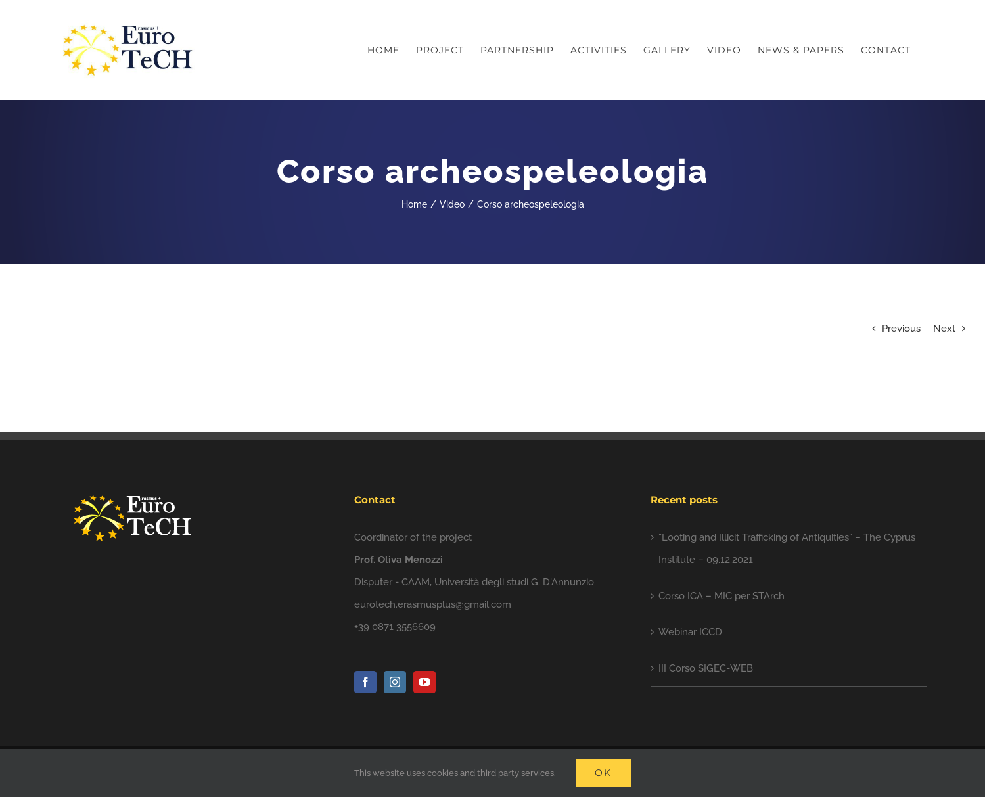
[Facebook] (365, 682)
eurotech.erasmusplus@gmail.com (432, 604)
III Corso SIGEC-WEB (705, 668)
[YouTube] (424, 682)
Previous (901, 328)
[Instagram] (395, 682)
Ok (603, 773)
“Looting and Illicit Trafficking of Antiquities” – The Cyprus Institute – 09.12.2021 (786, 549)
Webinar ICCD (690, 632)
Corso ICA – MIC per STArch (721, 596)
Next (944, 328)
